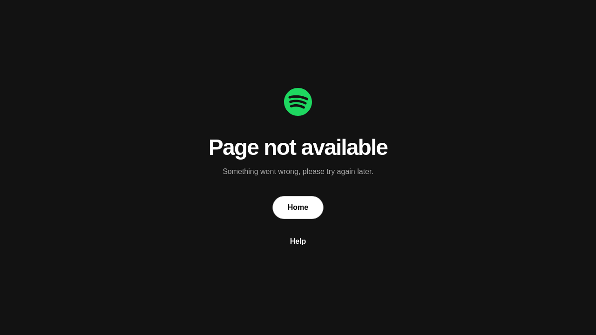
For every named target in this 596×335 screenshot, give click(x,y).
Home (298, 207)
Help (298, 241)
